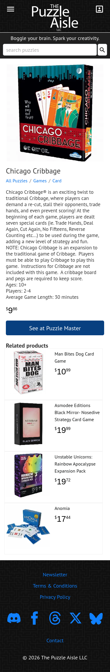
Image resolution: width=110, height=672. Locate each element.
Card (57, 181)
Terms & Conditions (55, 585)
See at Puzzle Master (55, 328)
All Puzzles (17, 181)
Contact (54, 640)
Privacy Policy (55, 596)
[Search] (102, 50)
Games (40, 181)
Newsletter (55, 574)
